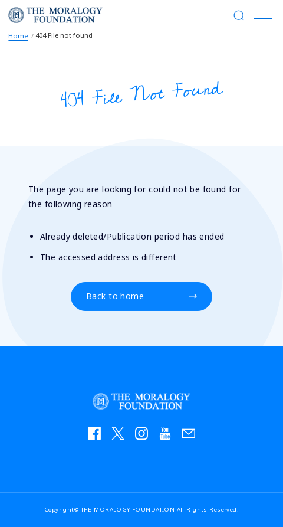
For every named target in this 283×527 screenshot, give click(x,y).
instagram (144, 436)
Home (18, 35)
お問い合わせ (191, 436)
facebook (97, 436)
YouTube (168, 436)
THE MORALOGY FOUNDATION (55, 15)
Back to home (115, 296)
